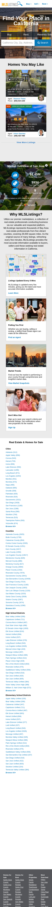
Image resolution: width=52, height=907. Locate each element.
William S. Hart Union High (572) (18, 688)
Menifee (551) (11, 479)
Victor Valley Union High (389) (17, 685)
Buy (28, 4)
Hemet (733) (10, 461)
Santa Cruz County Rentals (19, 889)
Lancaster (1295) (12, 470)
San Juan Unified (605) (15, 679)
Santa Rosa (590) (12, 511)
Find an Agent (14, 337)
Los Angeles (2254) (13, 476)
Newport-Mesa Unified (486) (17, 655)
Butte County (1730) (13, 537)
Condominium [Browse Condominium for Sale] (34, 890)
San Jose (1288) (12, 509)
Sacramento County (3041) (16, 576)
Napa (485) (10, 485)
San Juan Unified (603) (15, 764)
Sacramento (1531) (13, 500)
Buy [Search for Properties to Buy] (9, 34)
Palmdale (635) (12, 494)
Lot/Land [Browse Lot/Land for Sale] (32, 897)
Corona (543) (11, 458)
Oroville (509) (11, 491)
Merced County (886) (14, 561)
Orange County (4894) (14, 567)
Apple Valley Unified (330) (16, 698)
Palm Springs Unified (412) (16, 658)
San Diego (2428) (12, 503)
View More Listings (26, 142)
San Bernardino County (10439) (18, 579)
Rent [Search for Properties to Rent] (25, 34)
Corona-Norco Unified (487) (16, 622)
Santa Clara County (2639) (16, 597)
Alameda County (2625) (15, 534)
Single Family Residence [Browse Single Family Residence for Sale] (33, 882)
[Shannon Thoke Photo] (41, 96)
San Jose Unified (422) (15, 761)
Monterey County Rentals (18, 897)
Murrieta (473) (11, 482)
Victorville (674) (12, 523)
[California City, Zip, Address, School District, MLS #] (18, 42)
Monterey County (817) (15, 564)
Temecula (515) (12, 517)
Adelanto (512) (11, 452)
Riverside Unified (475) (15, 667)
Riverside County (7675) (15, 573)
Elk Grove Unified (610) (15, 631)
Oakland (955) (11, 488)
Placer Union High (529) (15, 661)
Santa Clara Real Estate (45, 892)
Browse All (11, 526)
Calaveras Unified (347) (15, 704)
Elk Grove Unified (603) (15, 713)
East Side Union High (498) (16, 625)
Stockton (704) (11, 514)
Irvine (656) (10, 464)
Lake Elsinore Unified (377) (16, 722)
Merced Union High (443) (15, 649)
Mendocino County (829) (15, 558)
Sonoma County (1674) (15, 602)
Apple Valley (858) (13, 455)
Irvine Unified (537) (13, 637)
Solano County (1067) (14, 599)
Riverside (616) (12, 497)
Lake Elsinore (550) (13, 467)
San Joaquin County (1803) (16, 588)
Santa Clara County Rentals (19, 882)
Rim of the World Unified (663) (17, 664)
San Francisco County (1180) (17, 585)
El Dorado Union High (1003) (17, 628)
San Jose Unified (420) (15, 676)
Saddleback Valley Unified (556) (18, 670)
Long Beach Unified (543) (16, 643)
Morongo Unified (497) (14, 652)
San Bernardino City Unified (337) (19, 755)
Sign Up (11, 427)
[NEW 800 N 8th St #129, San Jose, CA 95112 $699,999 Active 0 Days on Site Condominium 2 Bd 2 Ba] (26, 83)
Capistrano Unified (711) (15, 619)
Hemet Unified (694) (13, 634)
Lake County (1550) (13, 552)
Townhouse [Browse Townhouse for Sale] (33, 887)
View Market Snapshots (18, 383)
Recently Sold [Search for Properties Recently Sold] (44, 34)
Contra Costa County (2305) (17, 543)
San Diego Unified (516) (15, 673)
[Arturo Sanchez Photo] (41, 131)
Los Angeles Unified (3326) (16, 646)
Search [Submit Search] (43, 42)
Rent (44, 4)
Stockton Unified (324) (14, 767)
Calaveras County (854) (15, 540)
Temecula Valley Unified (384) (17, 682)
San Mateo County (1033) (16, 594)
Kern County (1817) (13, 549)
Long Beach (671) (13, 473)
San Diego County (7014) (16, 582)
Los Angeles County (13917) (17, 555)
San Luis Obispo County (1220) (18, 591)
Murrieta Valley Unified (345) (17, 737)
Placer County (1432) (14, 570)
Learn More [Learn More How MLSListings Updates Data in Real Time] (13, 293)
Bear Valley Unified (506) (15, 616)
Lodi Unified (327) (13, 725)
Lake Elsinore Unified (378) (16, 640)
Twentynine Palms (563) (15, 520)
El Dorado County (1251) (15, 546)
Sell (36, 4)
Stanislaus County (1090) (15, 605)
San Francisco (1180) (14, 506)
